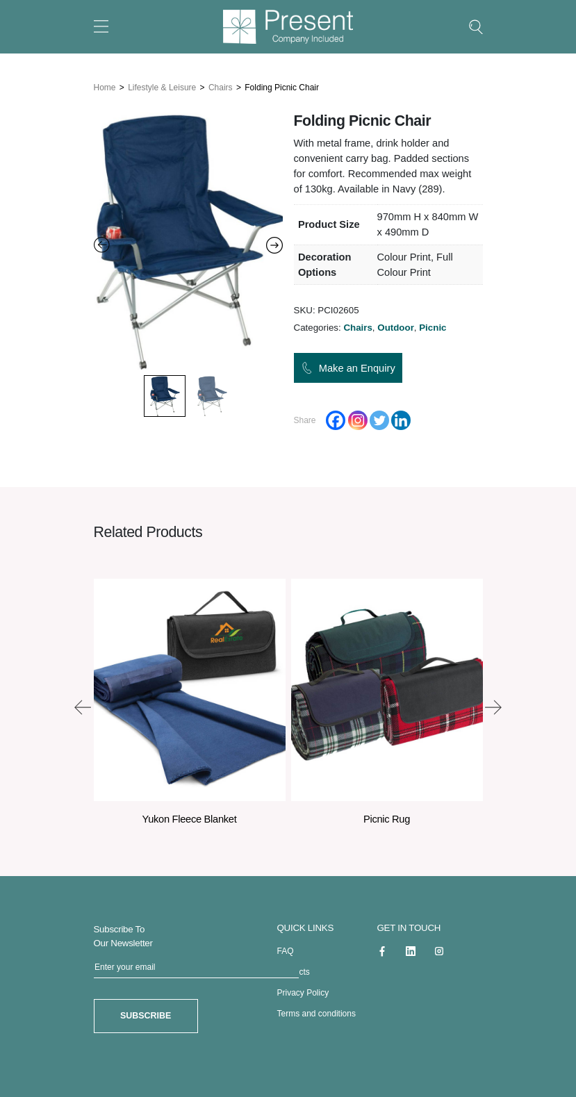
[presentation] (82, 706)
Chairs (220, 87)
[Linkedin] (401, 419)
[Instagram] (358, 419)
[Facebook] (335, 419)
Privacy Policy (303, 992)
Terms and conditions (316, 1013)
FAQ (285, 950)
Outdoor (395, 327)
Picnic (432, 327)
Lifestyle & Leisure (162, 87)
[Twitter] (379, 419)
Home (105, 87)
